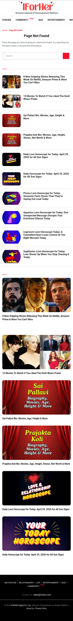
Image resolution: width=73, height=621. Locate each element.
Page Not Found (15, 30)
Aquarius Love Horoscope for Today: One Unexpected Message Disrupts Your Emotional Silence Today (45, 215)
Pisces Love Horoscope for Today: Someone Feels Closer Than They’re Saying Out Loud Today (43, 196)
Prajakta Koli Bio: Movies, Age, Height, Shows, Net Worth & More (44, 136)
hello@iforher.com (42, 595)
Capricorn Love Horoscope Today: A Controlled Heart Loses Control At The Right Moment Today (44, 234)
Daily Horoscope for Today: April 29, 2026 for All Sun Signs (33, 554)
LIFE (38, 582)
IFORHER (6, 20)
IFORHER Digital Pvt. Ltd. (21, 605)
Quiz (40, 20)
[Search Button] (66, 56)
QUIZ (63, 582)
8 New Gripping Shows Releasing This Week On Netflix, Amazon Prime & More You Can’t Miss (45, 79)
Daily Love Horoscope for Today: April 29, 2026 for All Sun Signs (46, 156)
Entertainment (56, 20)
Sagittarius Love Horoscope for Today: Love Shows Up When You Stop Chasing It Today (46, 254)
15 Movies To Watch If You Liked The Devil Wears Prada (31, 373)
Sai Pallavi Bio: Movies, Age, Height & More (25, 418)
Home (4, 30)
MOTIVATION (10, 582)
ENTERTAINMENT (51, 582)
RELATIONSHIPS (26, 582)
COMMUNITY (33, 586)
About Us (30, 608)
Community (22, 20)
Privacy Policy (41, 608)
